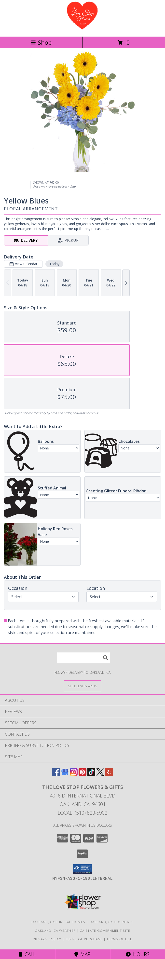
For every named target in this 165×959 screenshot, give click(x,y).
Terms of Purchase (83, 939)
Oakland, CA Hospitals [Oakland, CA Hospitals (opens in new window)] (111, 922)
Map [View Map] (82, 954)
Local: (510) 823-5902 (82, 813)
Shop (41, 42)
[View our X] (100, 774)
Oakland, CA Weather (55, 930)
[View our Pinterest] (82, 774)
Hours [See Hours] (138, 954)
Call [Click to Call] (27, 954)
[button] (82, 869)
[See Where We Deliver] (82, 686)
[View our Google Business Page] (65, 774)
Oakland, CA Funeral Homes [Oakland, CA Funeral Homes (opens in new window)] (58, 922)
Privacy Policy (47, 939)
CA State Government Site (105, 930)
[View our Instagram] (74, 774)
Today (54, 263)
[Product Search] (83, 657)
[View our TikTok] (91, 774)
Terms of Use (119, 939)
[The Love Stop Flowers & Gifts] (82, 29)
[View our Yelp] (109, 774)
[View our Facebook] (56, 774)
